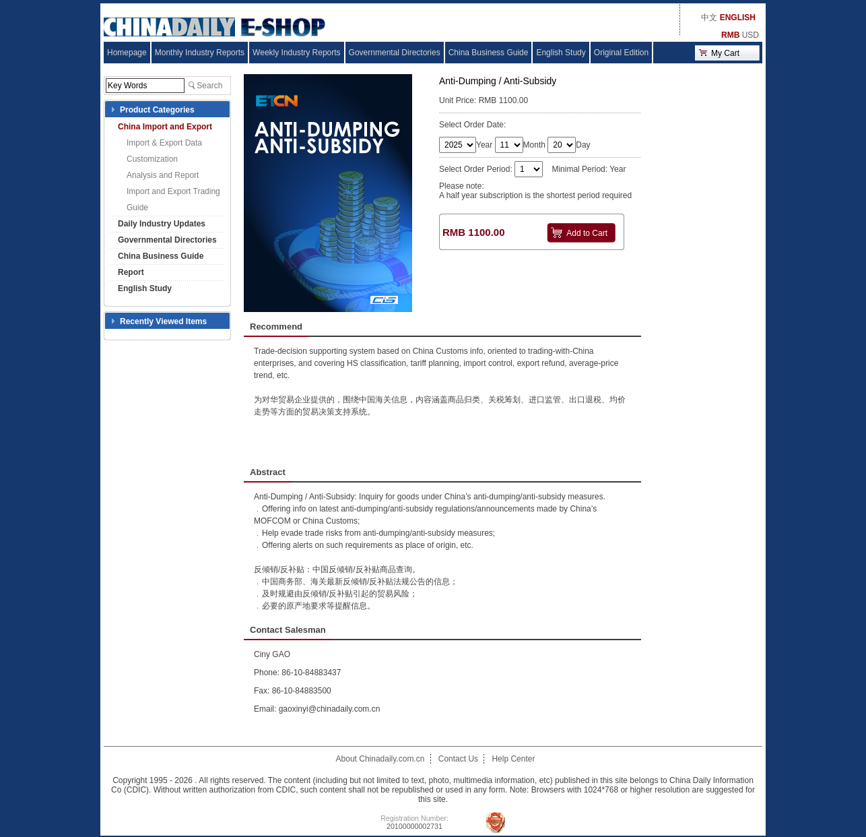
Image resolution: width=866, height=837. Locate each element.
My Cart (725, 53)
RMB (730, 35)
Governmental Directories (394, 52)
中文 (709, 17)
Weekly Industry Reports (297, 52)
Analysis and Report (163, 175)
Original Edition (621, 52)
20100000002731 (414, 826)
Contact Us (458, 759)
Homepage (127, 52)
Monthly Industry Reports (199, 52)
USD (750, 35)
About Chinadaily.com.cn (380, 759)
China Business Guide (488, 52)
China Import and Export (165, 126)
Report (131, 272)
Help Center (513, 759)
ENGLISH (738, 17)
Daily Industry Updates (161, 223)
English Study (560, 52)
